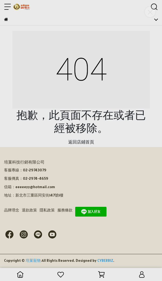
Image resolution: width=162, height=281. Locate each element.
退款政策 (29, 210)
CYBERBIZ (105, 260)
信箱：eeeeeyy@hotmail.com (29, 186)
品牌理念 (11, 210)
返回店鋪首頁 (81, 142)
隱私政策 (47, 210)
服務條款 (65, 210)
